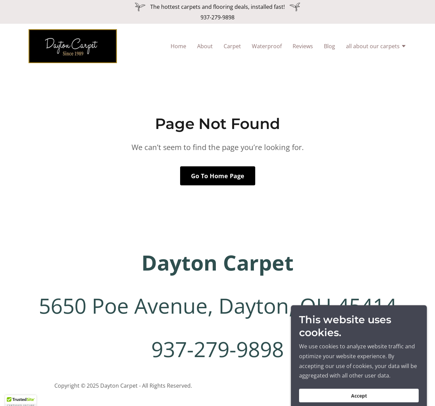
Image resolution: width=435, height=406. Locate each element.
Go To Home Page (217, 176)
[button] (376, 47)
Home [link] (178, 46)
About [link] (205, 46)
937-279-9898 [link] (217, 17)
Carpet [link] (232, 46)
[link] (73, 45)
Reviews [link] (303, 46)
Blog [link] (329, 46)
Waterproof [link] (267, 46)
